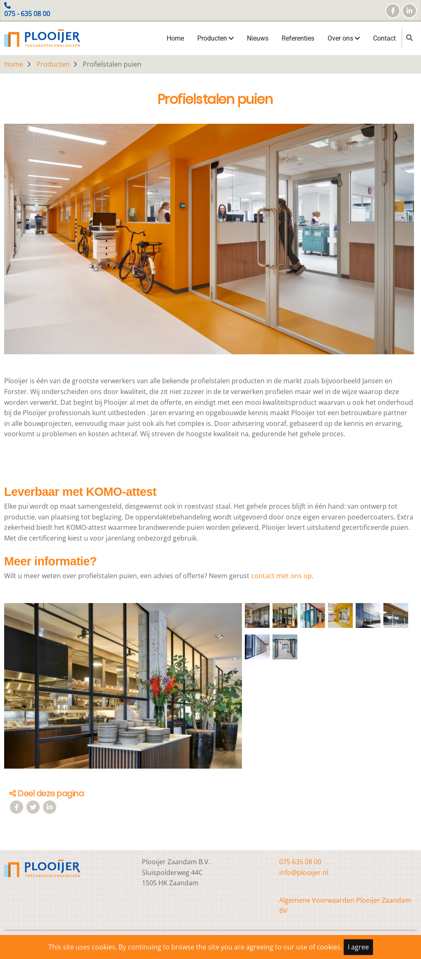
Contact (384, 38)
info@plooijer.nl (303, 872)
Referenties (298, 38)
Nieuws (257, 38)
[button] (123, 689)
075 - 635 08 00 (27, 13)
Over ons (344, 38)
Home (175, 38)
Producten (215, 38)
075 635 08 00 (300, 861)
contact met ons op (281, 575)
